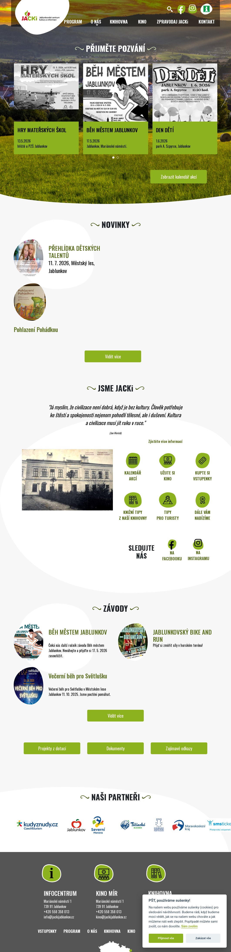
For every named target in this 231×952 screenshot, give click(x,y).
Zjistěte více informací (165, 441)
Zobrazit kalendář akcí (179, 176)
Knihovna (119, 21)
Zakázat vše (203, 938)
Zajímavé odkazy (179, 748)
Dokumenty (116, 748)
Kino (142, 21)
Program (72, 931)
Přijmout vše (166, 938)
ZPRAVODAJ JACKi (172, 21)
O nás (92, 931)
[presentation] (6, 97)
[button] (113, 157)
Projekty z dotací (52, 748)
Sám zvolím (189, 926)
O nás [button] (96, 21)
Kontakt (207, 21)
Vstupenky (47, 931)
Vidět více (113, 356)
